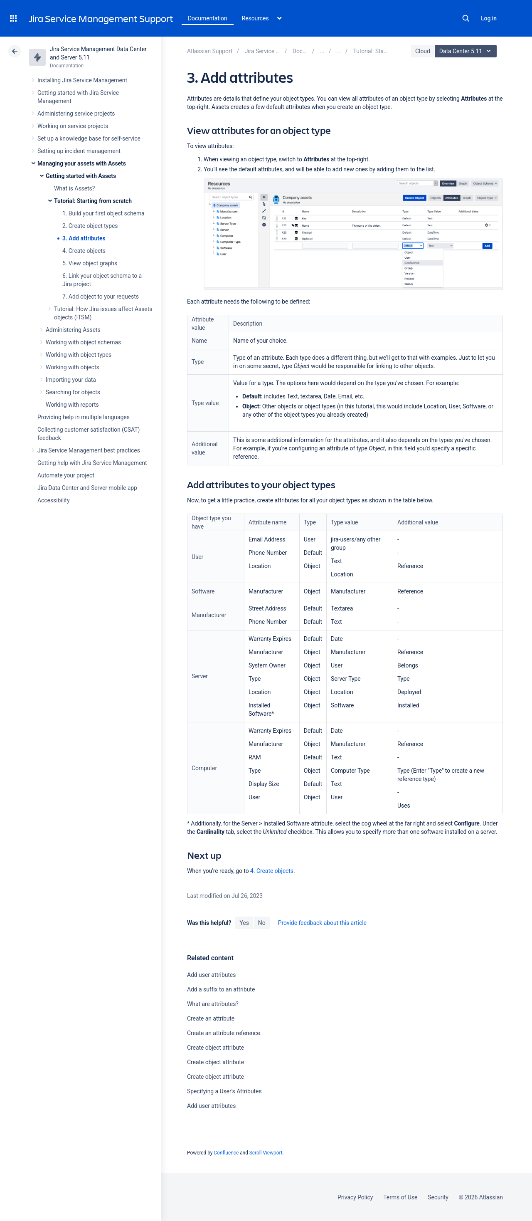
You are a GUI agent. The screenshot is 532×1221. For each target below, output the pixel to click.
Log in (489, 18)
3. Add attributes (84, 238)
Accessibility (53, 500)
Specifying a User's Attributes (224, 1091)
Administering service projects (76, 113)
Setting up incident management (79, 151)
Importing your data (71, 379)
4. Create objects (84, 250)
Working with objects (72, 367)
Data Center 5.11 (467, 51)
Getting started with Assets (81, 176)
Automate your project (65, 475)
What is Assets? (74, 188)
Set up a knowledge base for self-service (88, 138)
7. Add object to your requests (100, 296)
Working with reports (72, 404)
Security (438, 1197)
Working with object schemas (83, 342)
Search (466, 18)
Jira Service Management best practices (88, 450)
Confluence (226, 1153)
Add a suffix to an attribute (221, 989)
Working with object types (78, 354)
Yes (244, 922)
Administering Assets (73, 329)
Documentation (207, 18)
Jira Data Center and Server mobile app (87, 487)
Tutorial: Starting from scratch (93, 201)
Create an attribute (210, 1018)
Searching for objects (73, 392)
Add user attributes (211, 974)
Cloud (422, 51)
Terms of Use (400, 1197)
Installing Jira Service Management (82, 80)
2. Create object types (90, 225)
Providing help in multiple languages (83, 417)
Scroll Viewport (266, 1153)
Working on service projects (72, 126)
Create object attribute (215, 1047)
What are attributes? (213, 1004)
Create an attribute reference (223, 1033)
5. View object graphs (89, 263)
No (262, 922)
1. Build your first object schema (103, 213)
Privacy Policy (355, 1197)
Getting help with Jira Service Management (92, 463)
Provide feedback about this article (322, 922)
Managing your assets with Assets (81, 163)
